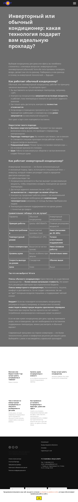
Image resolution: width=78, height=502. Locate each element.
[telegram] (10, 447)
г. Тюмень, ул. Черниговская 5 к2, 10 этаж (52, 466)
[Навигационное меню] (74, 3)
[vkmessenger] (16, 447)
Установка (43, 448)
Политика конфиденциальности (17, 470)
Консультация (44, 442)
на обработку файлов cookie (49, 492)
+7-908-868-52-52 (49, 462)
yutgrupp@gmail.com (51, 464)
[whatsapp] (13, 447)
